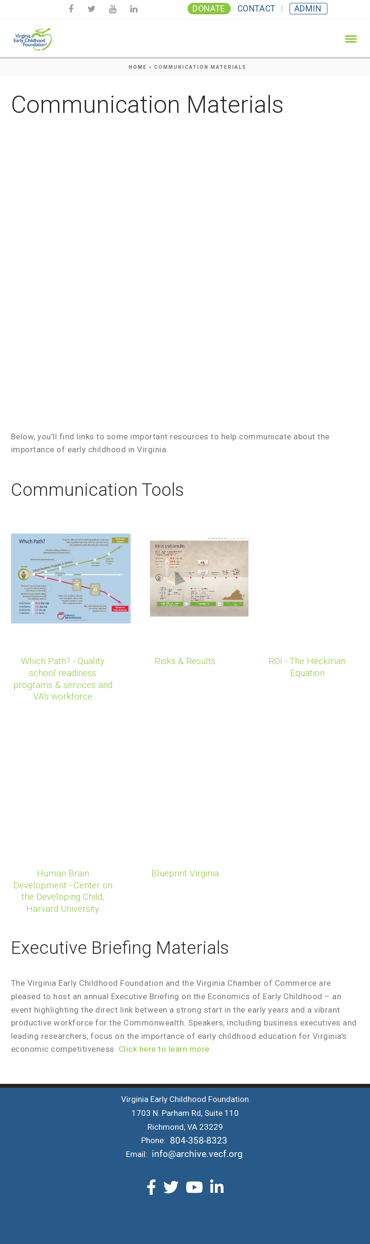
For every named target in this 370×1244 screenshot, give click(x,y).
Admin (308, 8)
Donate (208, 8)
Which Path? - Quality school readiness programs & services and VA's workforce (62, 678)
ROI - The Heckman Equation (307, 666)
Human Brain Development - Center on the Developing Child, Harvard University (62, 891)
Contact (256, 8)
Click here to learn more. (165, 1049)
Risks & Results (185, 660)
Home (138, 67)
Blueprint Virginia (185, 873)
